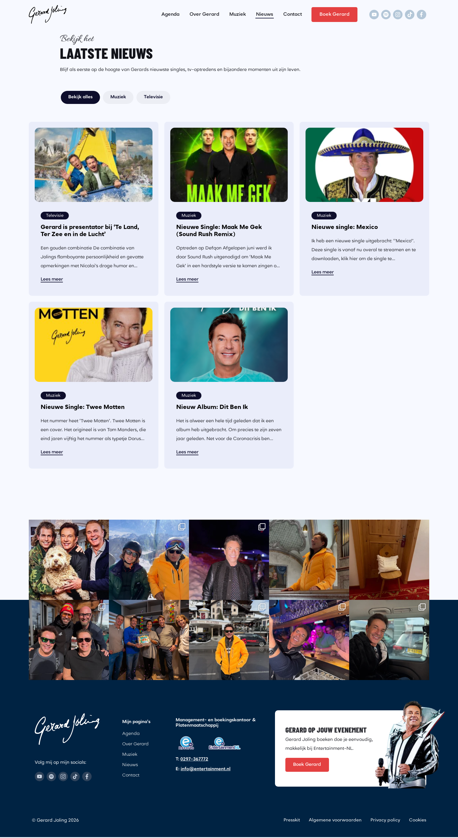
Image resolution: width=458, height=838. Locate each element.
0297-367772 (194, 759)
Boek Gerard (334, 13)
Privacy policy (385, 821)
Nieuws (264, 13)
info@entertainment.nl (205, 769)
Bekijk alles (80, 97)
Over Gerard (204, 13)
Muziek (237, 13)
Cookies (417, 821)
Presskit (291, 821)
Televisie (153, 97)
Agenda (170, 13)
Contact (292, 13)
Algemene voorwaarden (334, 821)
